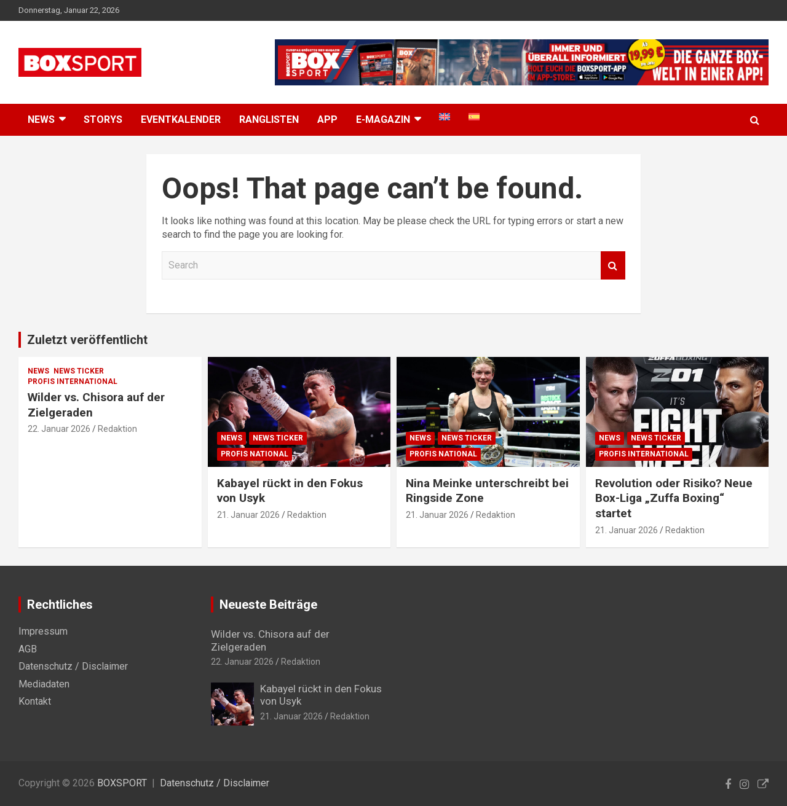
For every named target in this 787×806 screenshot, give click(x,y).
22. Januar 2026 (59, 429)
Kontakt (34, 701)
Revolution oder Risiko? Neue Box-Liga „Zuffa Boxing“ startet (674, 498)
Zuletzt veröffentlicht (87, 339)
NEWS (41, 119)
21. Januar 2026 (248, 515)
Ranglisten (269, 119)
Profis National (254, 454)
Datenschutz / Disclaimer (73, 666)
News (38, 371)
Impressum (43, 631)
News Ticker (78, 371)
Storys (103, 119)
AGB (27, 649)
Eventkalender (181, 119)
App (327, 119)
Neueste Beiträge (268, 604)
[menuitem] (444, 117)
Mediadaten (43, 684)
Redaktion (117, 429)
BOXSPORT (122, 783)
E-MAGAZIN (383, 119)
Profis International (72, 381)
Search (613, 265)
